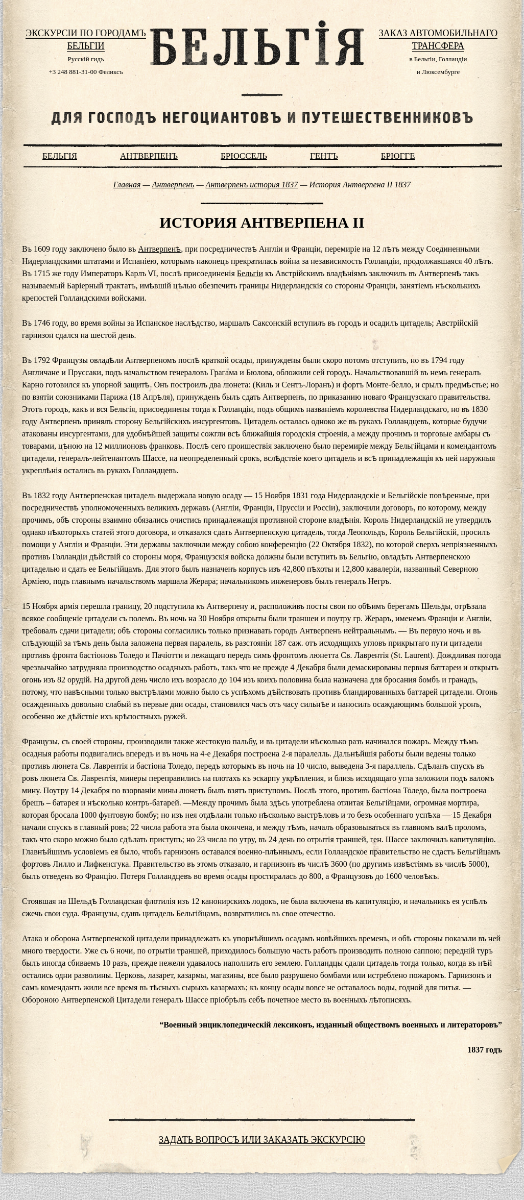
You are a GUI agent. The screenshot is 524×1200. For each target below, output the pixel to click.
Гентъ (324, 156)
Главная (127, 184)
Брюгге (398, 156)
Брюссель (244, 156)
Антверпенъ (149, 156)
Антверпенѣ (159, 248)
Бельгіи (250, 273)
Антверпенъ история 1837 (252, 184)
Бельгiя (59, 156)
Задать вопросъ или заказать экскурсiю (262, 1140)
